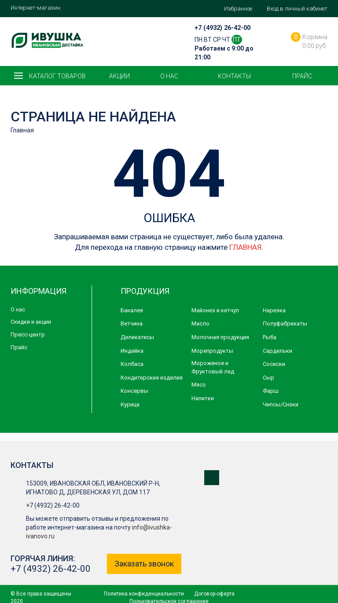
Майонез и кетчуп (215, 310)
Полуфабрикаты (285, 323)
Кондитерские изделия (152, 377)
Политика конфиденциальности (144, 594)
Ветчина (132, 323)
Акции (119, 76)
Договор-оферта (214, 594)
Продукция (145, 291)
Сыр (268, 377)
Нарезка (274, 310)
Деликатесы (137, 337)
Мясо (198, 384)
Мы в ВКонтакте (211, 477)
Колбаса (132, 364)
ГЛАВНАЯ (245, 247)
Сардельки (277, 350)
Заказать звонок (144, 563)
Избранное (238, 8)
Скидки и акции (31, 321)
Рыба (269, 337)
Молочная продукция (220, 337)
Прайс (302, 76)
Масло (200, 323)
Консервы (134, 390)
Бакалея (132, 310)
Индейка (132, 350)
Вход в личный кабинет (297, 8)
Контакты (234, 76)
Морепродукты (212, 350)
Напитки (202, 398)
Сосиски (274, 364)
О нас (169, 76)
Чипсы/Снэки (280, 404)
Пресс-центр (28, 334)
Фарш (271, 390)
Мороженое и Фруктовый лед (212, 367)
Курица (130, 404)
